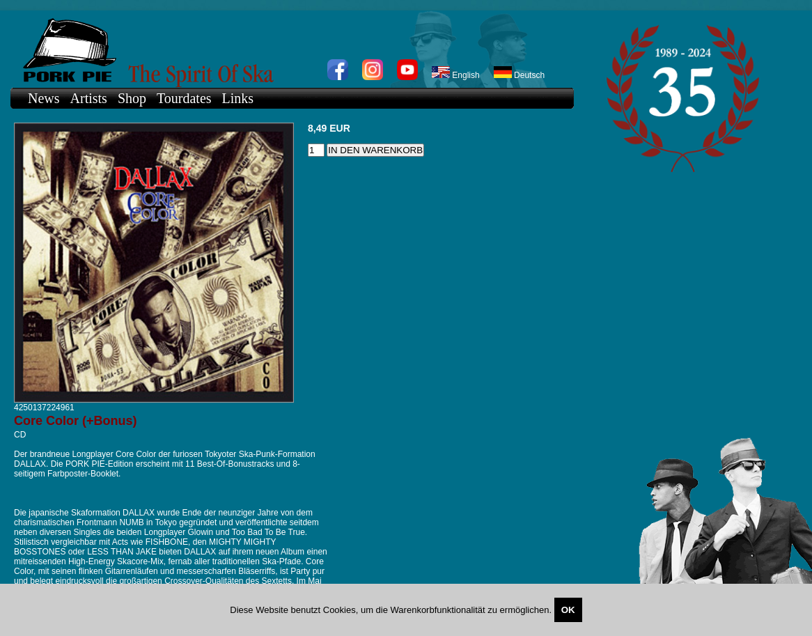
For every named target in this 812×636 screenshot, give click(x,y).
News (44, 98)
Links (238, 98)
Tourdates (184, 98)
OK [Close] (568, 610)
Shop (132, 98)
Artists (88, 98)
